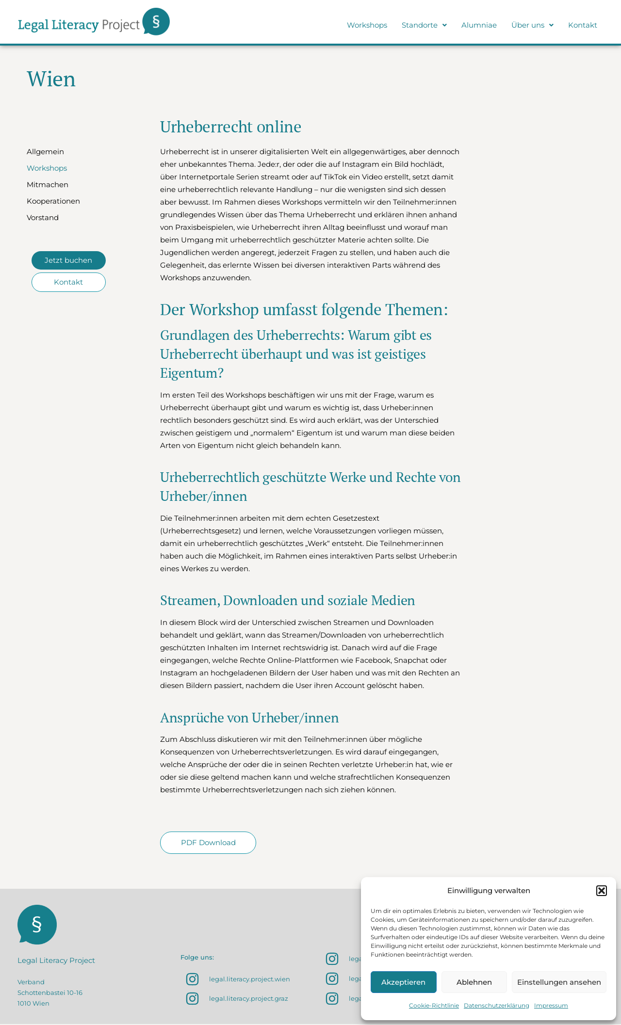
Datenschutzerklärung (496, 1005)
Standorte (424, 25)
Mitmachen (47, 184)
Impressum (551, 1005)
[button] (601, 891)
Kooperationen (53, 201)
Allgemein (45, 151)
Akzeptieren (403, 982)
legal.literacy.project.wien (249, 980)
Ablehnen (474, 982)
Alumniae (479, 25)
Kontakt (582, 25)
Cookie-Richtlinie (434, 1005)
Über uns (532, 25)
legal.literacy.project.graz (248, 999)
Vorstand (43, 217)
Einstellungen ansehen (559, 982)
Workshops (367, 25)
